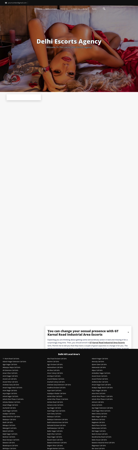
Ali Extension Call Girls (10, 370)
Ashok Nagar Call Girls (10, 396)
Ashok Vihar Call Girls (54, 396)
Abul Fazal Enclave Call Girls (57, 359)
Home (39, 9)
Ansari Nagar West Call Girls (12, 388)
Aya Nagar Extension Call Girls (102, 408)
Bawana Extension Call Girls (57, 443)
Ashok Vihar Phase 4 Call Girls (102, 399)
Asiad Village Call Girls (10, 405)
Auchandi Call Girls (9, 408)
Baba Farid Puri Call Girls (11, 417)
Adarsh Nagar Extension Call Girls (14, 362)
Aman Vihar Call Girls (10, 373)
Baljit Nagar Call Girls (10, 434)
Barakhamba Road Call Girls (101, 437)
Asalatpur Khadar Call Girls (56, 393)
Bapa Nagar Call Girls (54, 437)
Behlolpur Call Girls (9, 448)
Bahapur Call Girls (9, 425)
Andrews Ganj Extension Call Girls (59, 385)
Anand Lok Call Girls (10, 379)
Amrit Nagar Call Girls (10, 376)
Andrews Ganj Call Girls (11, 385)
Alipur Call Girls (97, 370)
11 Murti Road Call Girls (11, 359)
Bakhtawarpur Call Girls (55, 428)
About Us (64, 9)
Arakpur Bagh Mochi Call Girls (102, 388)
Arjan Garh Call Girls (54, 391)
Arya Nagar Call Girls (10, 393)
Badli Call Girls (8, 422)
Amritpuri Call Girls (53, 376)
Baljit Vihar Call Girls (54, 434)
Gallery (86, 9)
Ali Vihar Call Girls (53, 370)
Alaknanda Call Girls (99, 367)
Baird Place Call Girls (99, 425)
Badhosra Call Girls (98, 419)
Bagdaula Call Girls (98, 422)
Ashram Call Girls (98, 402)
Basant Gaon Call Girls (55, 440)
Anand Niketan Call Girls (55, 379)
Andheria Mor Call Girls (100, 382)
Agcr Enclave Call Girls (55, 364)
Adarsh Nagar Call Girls (100, 359)
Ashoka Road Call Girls (55, 402)
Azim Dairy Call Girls (54, 414)
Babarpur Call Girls (53, 417)
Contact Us (75, 9)
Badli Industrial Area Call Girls (57, 422)
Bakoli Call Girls (8, 431)
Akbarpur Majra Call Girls (11, 367)
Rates (94, 9)
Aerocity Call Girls (98, 362)
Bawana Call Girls (9, 443)
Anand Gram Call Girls (99, 376)
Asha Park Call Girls (98, 393)
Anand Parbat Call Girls (100, 379)
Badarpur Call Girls (9, 419)
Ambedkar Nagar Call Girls (101, 373)
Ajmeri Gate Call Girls (99, 364)
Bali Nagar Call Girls (99, 431)
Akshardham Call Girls (55, 367)
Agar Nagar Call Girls (10, 364)
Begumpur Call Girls (99, 446)
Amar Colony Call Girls (55, 373)
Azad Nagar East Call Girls (56, 411)
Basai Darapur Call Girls (11, 440)
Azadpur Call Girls (9, 414)
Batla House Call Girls (99, 440)
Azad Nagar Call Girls (10, 411)
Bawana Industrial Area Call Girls (103, 443)
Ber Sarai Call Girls (98, 448)
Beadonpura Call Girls (10, 446)
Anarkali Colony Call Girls (56, 382)
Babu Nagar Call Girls (99, 417)
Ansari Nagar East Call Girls (101, 385)
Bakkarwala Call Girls (99, 428)
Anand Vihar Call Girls (10, 382)
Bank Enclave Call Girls (100, 434)
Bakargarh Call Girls (9, 428)
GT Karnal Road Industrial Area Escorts (107, 342)
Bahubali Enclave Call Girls (56, 425)
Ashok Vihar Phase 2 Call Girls (13, 399)
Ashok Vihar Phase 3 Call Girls (57, 399)
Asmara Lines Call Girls (55, 405)
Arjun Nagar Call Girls (99, 391)
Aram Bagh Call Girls (10, 391)
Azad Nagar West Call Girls (101, 411)
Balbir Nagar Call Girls (55, 431)
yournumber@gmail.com (16, 3)
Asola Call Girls (97, 405)
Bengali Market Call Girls (55, 448)
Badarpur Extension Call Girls (57, 419)
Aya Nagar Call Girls (54, 408)
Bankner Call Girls (9, 437)
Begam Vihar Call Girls (55, 446)
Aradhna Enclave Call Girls (56, 388)
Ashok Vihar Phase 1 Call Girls (102, 396)
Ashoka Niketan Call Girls (11, 402)
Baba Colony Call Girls (99, 414)
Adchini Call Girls (53, 362)
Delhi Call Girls (51, 9)
